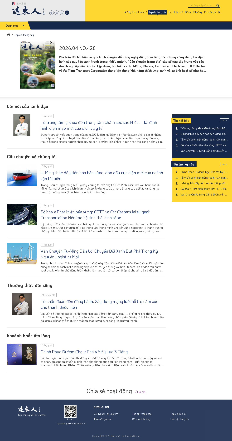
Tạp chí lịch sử (178, 413)
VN (67, 12)
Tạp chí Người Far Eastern (32, 414)
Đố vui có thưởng (141, 419)
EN (61, 12)
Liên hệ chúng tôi (179, 419)
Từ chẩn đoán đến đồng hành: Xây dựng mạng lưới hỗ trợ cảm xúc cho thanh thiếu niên (99, 304)
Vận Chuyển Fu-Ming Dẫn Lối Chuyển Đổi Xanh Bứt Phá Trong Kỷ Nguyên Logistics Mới (99, 254)
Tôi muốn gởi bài (102, 419)
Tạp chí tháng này (141, 413)
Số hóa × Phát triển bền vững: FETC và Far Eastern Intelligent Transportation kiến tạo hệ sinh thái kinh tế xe (95, 214)
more (224, 120)
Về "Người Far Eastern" (106, 413)
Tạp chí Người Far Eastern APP (71, 423)
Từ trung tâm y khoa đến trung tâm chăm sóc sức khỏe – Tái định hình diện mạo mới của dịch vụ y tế (99, 125)
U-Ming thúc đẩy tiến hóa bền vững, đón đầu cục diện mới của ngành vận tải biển (102, 175)
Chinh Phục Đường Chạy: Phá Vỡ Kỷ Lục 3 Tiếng (84, 351)
